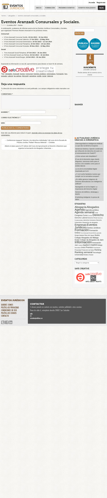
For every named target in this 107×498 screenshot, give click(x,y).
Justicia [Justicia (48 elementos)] (80, 245)
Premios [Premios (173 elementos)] (89, 247)
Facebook (7, 322)
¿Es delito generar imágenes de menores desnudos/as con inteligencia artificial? (88, 181)
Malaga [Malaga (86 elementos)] (99, 245)
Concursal (29, 74)
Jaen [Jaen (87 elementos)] (76, 245)
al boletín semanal (90, 65)
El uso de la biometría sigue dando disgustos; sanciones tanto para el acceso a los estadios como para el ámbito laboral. (87, 162)
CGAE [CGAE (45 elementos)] (96, 212)
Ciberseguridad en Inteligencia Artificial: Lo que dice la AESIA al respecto (89, 145)
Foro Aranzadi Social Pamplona (15, 53)
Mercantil (25, 76)
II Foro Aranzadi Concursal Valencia (16, 39)
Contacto (5, 316)
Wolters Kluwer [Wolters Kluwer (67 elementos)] (88, 255)
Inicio (38, 8)
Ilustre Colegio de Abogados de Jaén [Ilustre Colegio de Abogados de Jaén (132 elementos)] (89, 240)
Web (3, 123)
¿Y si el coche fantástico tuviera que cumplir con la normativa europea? (87, 175)
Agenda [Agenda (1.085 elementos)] (80, 209)
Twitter (3, 322)
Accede (92, 2)
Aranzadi (16, 74)
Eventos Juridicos (40, 74)
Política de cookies (9, 313)
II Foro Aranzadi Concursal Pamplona (17, 44)
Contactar (37, 304)
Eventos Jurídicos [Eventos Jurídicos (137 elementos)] (93, 228)
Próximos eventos (66, 8)
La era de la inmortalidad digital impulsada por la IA (86, 170)
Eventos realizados (87, 8)
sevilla (39, 76)
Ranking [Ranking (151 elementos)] (98, 250)
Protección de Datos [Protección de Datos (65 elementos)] (88, 250)
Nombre (5, 112)
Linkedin (10, 322)
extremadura (51, 74)
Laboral (10, 76)
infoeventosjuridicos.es (67, 315)
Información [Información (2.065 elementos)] (83, 242)
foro (66, 74)
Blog (101, 8)
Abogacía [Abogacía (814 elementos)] (80, 207)
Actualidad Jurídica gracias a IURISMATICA (87, 139)
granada (4, 76)
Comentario (7, 94)
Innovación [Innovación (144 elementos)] (96, 243)
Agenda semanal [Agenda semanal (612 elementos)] (84, 212)
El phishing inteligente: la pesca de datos (87, 198)
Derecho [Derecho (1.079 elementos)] (98, 215)
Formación (50, 8)
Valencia (50, 76)
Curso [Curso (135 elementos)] (85, 215)
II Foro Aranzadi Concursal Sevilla (15, 37)
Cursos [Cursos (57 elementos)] (90, 215)
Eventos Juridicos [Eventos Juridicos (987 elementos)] (86, 226)
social (44, 76)
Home (4, 16)
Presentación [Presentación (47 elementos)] (96, 247)
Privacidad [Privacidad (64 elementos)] (78, 250)
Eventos (20, 25)
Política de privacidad (10, 307)
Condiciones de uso (9, 310)
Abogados (11, 16)
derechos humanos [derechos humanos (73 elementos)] (89, 220)
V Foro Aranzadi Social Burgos (14, 57)
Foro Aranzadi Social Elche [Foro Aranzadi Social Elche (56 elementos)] (88, 233)
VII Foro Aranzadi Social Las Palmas (16, 55)
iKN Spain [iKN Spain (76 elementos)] (91, 235)
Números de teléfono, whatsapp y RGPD (87, 193)
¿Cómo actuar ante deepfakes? (86, 156)
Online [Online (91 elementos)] (83, 247)
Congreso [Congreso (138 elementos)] (78, 215)
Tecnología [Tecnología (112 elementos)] (97, 252)
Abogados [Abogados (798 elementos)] (93, 207)
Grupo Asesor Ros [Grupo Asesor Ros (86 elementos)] (81, 235)
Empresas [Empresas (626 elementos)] (80, 224)
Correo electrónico (10, 117)
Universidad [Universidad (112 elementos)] (79, 255)
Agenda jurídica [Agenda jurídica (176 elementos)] (92, 210)
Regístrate (101, 2)
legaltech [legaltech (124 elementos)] (86, 245)
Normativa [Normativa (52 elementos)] (77, 247)
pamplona (32, 76)
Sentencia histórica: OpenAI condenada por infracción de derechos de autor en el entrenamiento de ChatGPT (89, 151)
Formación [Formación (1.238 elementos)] (82, 230)
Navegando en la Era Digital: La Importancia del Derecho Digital (86, 188)
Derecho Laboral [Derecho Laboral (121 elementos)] (81, 218)
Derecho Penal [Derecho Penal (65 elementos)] (92, 218)
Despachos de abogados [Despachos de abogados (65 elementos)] (90, 222)
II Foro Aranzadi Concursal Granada (16, 46)
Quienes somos (7, 305)
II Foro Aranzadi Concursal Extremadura (18, 42)
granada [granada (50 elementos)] (99, 233)
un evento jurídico (83, 45)
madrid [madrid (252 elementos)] (93, 245)
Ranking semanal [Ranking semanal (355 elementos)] (84, 252)
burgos (22, 74)
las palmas (17, 76)
